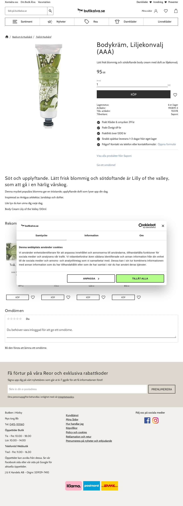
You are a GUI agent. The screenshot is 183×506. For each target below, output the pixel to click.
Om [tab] (141, 235)
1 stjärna (8, 318)
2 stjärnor (11, 318)
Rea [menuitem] (95, 21)
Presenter (173, 2)
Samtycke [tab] (41, 235)
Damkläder (142, 2)
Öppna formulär (167, 144)
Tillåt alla (140, 278)
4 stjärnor (17, 318)
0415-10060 (17, 424)
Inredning (158, 2)
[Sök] (50, 11)
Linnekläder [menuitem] (164, 21)
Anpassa (91, 278)
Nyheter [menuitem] (61, 21)
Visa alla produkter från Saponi (114, 155)
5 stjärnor (20, 318)
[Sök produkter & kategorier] (26, 11)
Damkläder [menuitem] (130, 21)
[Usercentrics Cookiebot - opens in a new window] (141, 225)
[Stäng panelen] (163, 226)
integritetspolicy (66, 396)
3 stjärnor (14, 318)
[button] (22, 22)
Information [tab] (92, 235)
